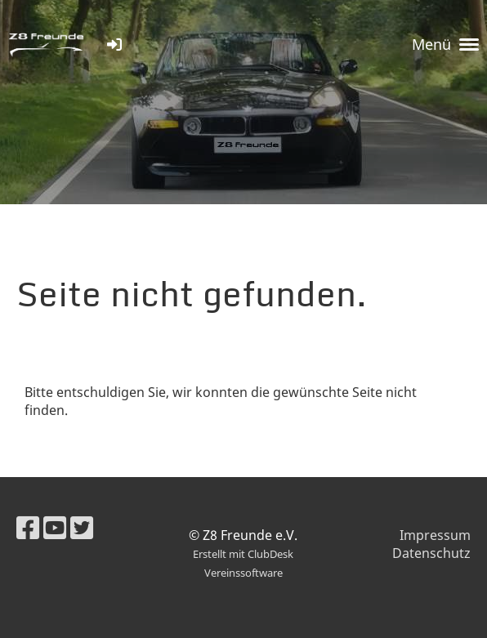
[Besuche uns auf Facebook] (27, 527)
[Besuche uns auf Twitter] (81, 527)
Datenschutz (431, 553)
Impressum (435, 535)
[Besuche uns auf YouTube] (54, 527)
